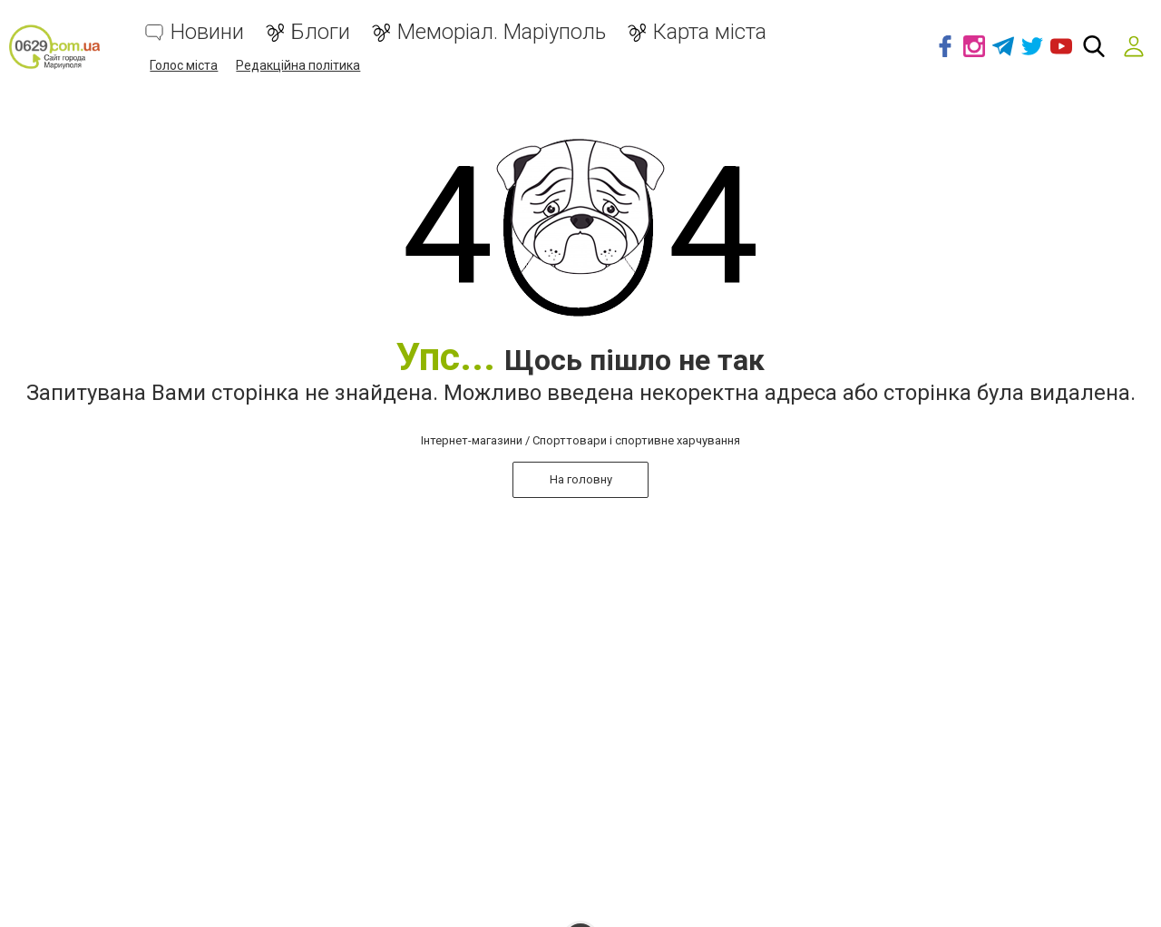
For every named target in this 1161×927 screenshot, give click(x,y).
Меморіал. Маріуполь (501, 32)
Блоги (320, 32)
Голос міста (184, 65)
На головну (581, 479)
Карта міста (709, 32)
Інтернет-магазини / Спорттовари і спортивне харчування (580, 440)
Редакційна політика (298, 65)
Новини (207, 32)
